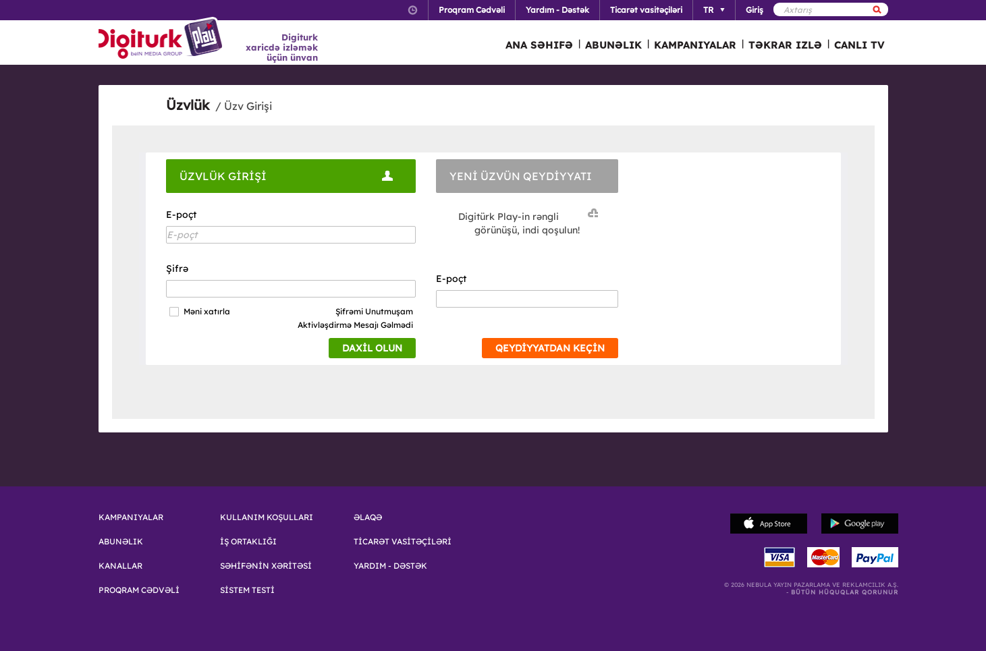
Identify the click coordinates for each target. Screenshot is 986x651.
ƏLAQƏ (368, 517)
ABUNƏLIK (613, 44)
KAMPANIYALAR (695, 44)
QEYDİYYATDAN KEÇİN (550, 348)
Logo (162, 39)
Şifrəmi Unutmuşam (374, 311)
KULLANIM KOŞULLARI (266, 517)
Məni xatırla (207, 311)
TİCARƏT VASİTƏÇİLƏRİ (402, 542)
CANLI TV (859, 44)
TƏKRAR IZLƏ (785, 44)
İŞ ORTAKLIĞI (248, 542)
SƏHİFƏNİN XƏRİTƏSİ (266, 566)
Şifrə (177, 268)
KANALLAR (120, 566)
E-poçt (181, 214)
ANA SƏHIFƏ (539, 44)
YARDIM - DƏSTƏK (390, 566)
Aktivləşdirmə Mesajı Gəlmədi (355, 325)
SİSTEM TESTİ (247, 590)
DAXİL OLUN (372, 348)
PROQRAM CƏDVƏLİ (139, 590)
